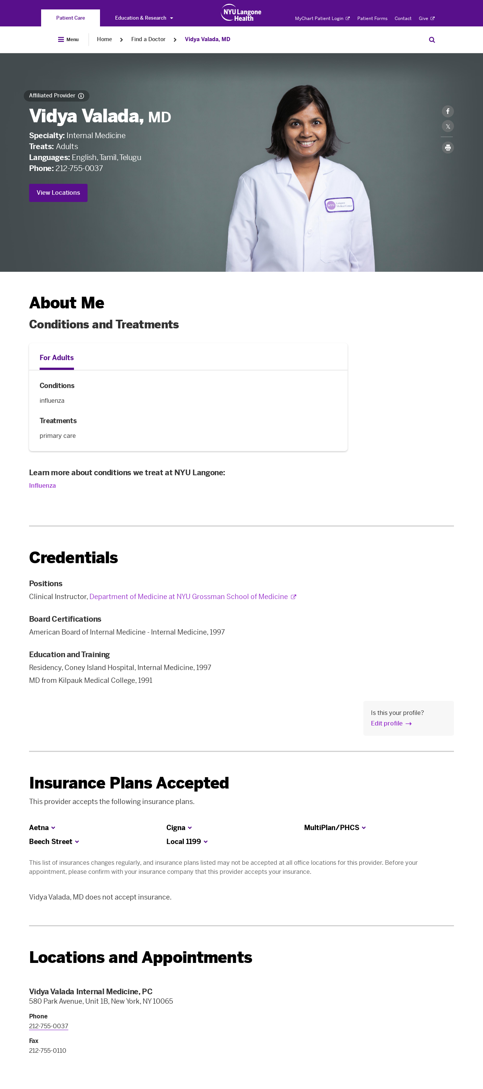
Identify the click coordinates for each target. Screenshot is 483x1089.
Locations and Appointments (140, 957)
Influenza (42, 485)
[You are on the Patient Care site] (70, 18)
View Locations (58, 192)
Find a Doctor (148, 39)
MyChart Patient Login (322, 18)
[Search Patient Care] (432, 39)
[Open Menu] (68, 39)
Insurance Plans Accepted (129, 783)
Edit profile (387, 723)
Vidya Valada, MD (207, 39)
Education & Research (144, 18)
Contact (403, 18)
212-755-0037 (79, 168)
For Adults (57, 358)
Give (427, 18)
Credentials (73, 557)
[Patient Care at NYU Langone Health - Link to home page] (241, 12)
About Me (66, 303)
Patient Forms (372, 18)
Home (104, 39)
